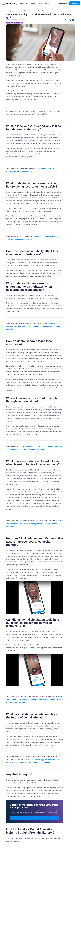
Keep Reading (34, 818)
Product (40, 3)
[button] (23, 3)
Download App (63, 3)
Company (47, 3)
